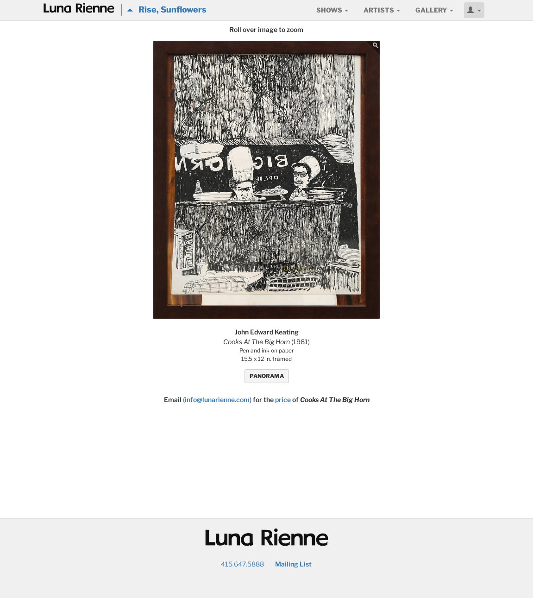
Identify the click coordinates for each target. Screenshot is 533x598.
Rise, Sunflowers (167, 9)
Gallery (434, 10)
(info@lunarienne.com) (217, 399)
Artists (382, 10)
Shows (332, 10)
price (283, 399)
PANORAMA (267, 375)
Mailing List (293, 564)
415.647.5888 (242, 564)
